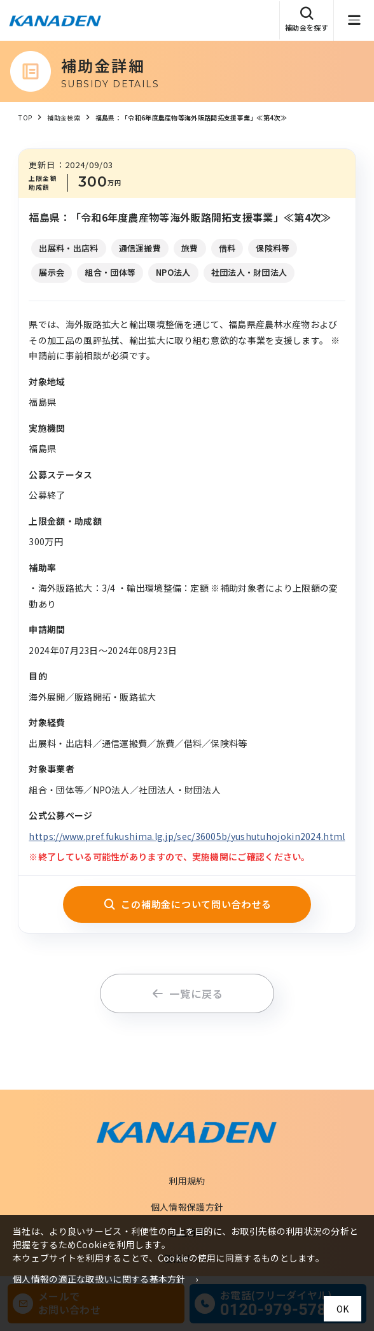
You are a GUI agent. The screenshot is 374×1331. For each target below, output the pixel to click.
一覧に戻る (187, 993)
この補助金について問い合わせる (187, 904)
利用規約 (187, 1180)
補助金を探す (306, 19)
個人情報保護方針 (187, 1206)
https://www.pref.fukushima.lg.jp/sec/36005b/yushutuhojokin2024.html (187, 836)
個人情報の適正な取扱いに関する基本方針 (99, 1278)
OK (342, 1308)
